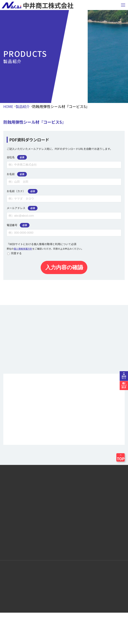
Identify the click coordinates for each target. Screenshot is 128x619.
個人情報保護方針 (23, 248)
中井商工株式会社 (38, 5)
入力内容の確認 (64, 267)
